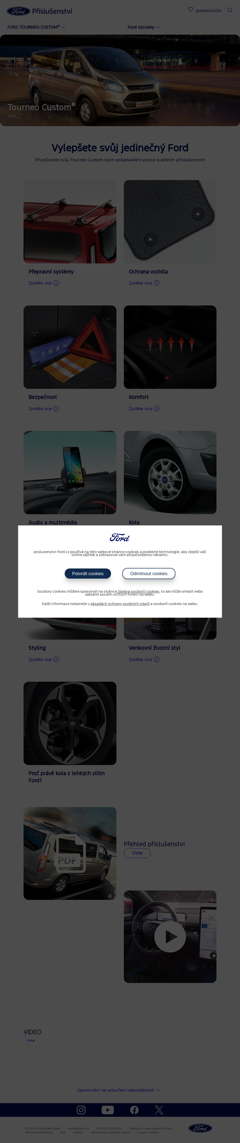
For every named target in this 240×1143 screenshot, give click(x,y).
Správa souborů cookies (138, 591)
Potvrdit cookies (88, 573)
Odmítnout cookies (148, 573)
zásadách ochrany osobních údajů (120, 604)
